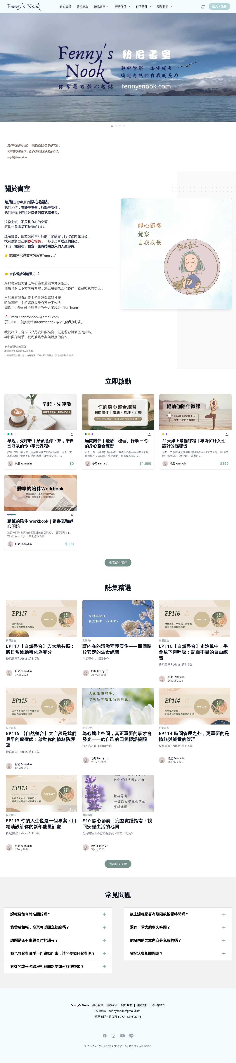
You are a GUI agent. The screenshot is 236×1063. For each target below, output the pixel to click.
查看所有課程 (118, 563)
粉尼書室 (11, 640)
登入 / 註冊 (219, 6)
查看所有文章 (118, 864)
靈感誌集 (82, 6)
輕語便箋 (123, 6)
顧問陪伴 (143, 6)
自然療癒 (87, 815)
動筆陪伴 (87, 640)
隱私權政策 (158, 1005)
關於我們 (164, 6)
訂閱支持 (142, 1005)
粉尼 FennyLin (23, 463)
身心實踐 (65, 6)
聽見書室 (102, 6)
